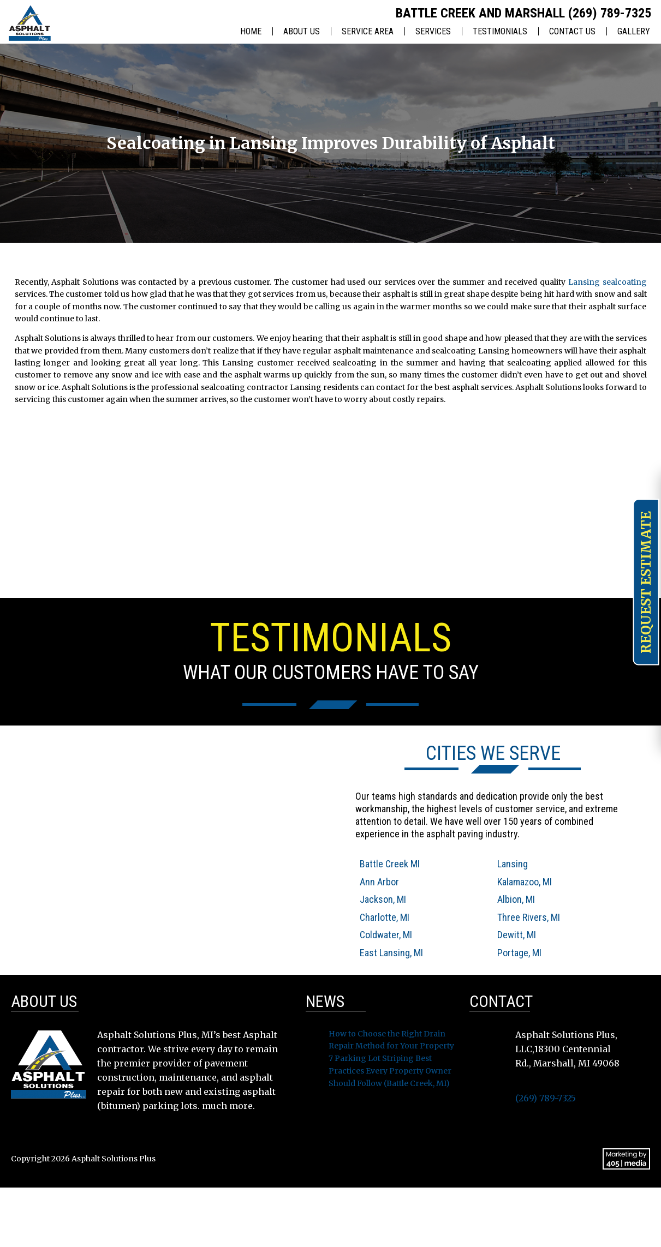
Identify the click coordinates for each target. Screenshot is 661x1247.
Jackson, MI (383, 899)
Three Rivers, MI (528, 917)
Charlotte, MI (384, 917)
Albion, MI (516, 899)
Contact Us (572, 31)
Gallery (633, 31)
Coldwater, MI (386, 934)
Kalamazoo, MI (524, 882)
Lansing (512, 864)
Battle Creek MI (390, 864)
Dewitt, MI (516, 934)
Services (433, 31)
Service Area (368, 31)
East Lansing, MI (391, 952)
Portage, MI (519, 952)
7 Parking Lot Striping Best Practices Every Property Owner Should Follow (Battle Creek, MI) (390, 1070)
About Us (301, 31)
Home (250, 31)
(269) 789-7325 (609, 13)
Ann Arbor (379, 882)
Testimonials (500, 31)
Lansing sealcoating (607, 282)
